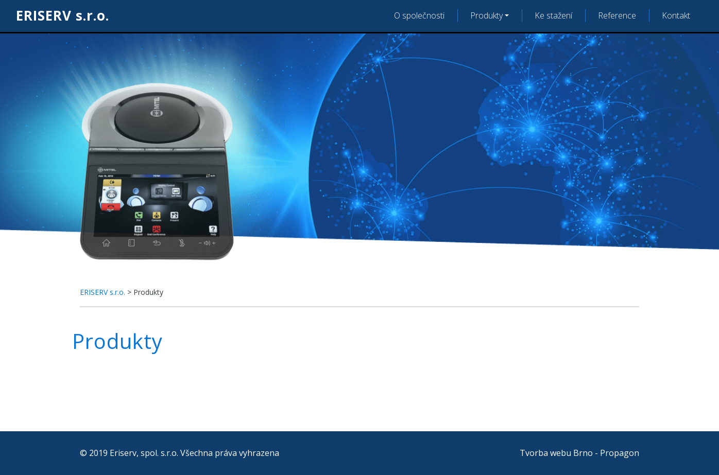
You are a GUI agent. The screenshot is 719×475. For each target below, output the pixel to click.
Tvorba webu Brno (556, 453)
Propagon (619, 453)
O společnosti (419, 15)
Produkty (486, 15)
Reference (617, 15)
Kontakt (676, 15)
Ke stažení (553, 15)
